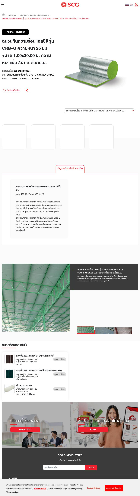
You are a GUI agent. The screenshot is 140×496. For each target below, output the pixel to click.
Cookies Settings (93, 488)
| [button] (6, 15)
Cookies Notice (40, 488)
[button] (3, 15)
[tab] (70, 169)
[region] (70, 487)
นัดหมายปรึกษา (25, 429)
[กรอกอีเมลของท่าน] (64, 467)
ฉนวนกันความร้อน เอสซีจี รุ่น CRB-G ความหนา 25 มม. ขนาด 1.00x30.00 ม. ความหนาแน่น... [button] (98, 110)
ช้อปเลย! (93, 429)
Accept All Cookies (113, 488)
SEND (91, 467)
